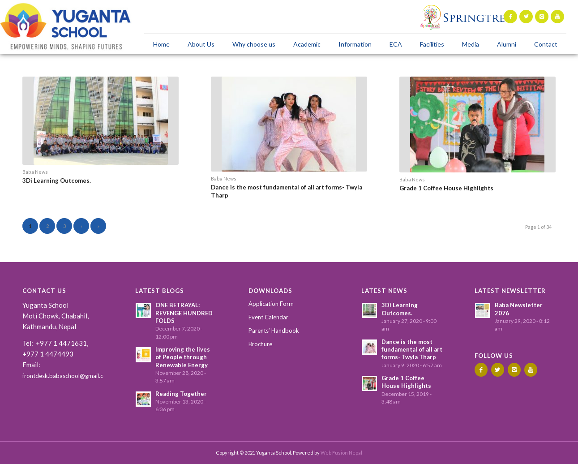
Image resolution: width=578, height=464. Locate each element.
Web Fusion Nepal (341, 452)
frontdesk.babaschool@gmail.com (66, 375)
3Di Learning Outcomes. (56, 180)
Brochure (260, 344)
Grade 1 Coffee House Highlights (446, 188)
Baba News (35, 172)
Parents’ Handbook (273, 330)
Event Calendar (268, 317)
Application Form (271, 303)
